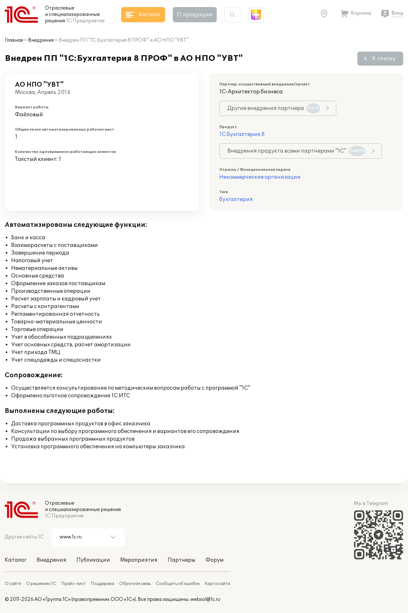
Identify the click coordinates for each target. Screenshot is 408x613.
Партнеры (181, 560)
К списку (384, 58)
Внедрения (41, 40)
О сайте (13, 583)
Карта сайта (217, 583)
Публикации (93, 560)
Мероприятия (138, 560)
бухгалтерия (236, 199)
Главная (14, 40)
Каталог (15, 560)
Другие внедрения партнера (273, 108)
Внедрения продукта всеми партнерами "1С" (296, 151)
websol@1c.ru (205, 599)
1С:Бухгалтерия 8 (242, 134)
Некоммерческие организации (260, 177)
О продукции (195, 14)
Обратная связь (135, 583)
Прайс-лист (73, 583)
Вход (397, 13)
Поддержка (102, 583)
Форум (214, 560)
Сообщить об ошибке (178, 583)
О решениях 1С (41, 583)
